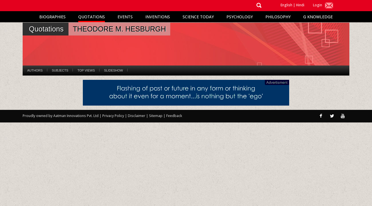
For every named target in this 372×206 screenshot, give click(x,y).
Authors (35, 70)
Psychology (239, 16)
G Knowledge (318, 16)
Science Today (198, 16)
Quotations (91, 16)
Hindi (300, 5)
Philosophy (278, 16)
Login (317, 5)
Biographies (52, 16)
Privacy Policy (113, 115)
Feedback (174, 115)
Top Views (86, 70)
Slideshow (113, 70)
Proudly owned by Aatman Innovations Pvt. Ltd (61, 115)
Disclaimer (136, 115)
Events (125, 16)
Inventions (157, 16)
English (286, 5)
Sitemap (156, 115)
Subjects (60, 70)
